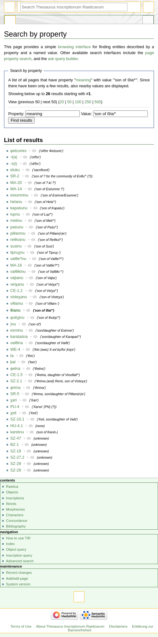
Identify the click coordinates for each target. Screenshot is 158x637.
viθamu (16, 303)
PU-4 (14, 407)
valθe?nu (18, 259)
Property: (16, 114)
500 (97, 102)
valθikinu (18, 271)
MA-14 (16, 189)
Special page (10, 21)
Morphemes (15, 509)
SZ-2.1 (16, 381)
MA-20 (16, 183)
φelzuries (18, 151)
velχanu (17, 284)
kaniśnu (17, 432)
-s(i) (13, 163)
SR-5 (14, 394)
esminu (16, 330)
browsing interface (74, 47)
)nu (13, 324)
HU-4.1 (16, 426)
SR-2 (14, 176)
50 (69, 102)
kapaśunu (18, 208)
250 (87, 102)
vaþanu (16, 278)
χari (13, 400)
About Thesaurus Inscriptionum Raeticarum (70, 626)
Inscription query (19, 555)
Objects (12, 492)
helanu (16, 202)
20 (62, 102)
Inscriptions (15, 498)
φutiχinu (17, 317)
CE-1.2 (16, 290)
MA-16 (16, 265)
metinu (16, 220)
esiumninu (19, 195)
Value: (86, 114)
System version (18, 584)
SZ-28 (15, 463)
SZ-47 (15, 438)
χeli (13, 413)
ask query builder (63, 59)
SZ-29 (15, 470)
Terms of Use (21, 626)
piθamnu (18, 233)
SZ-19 (15, 451)
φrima (15, 387)
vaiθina (16, 343)
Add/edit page (17, 578)
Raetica (12, 486)
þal (13, 362)
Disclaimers (118, 626)
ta (12, 356)
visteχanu (18, 297)
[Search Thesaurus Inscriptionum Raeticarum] (73, 7)
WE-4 (15, 349)
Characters (14, 515)
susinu (16, 246)
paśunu (16, 227)
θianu (15, 310)
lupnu (15, 214)
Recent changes (19, 572)
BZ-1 (14, 444)
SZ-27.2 (17, 457)
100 (78, 102)
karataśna (19, 336)
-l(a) (13, 157)
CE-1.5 (16, 375)
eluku (15, 170)
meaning (83, 80)
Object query (16, 549)
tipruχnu (17, 252)
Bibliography (16, 526)
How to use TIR (18, 538)
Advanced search (20, 561)
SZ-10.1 (17, 419)
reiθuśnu (18, 239)
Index (10, 544)
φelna (15, 368)
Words (11, 504)
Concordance (16, 520)
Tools (148, 21)
